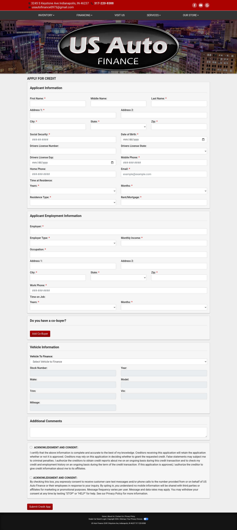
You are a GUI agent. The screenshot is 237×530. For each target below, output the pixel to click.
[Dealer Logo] (118, 46)
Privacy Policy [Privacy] (130, 516)
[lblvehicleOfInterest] (118, 361)
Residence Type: (39, 197)
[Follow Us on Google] (207, 5)
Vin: (123, 391)
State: (94, 121)
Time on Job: (37, 296)
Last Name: (158, 98)
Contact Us (120, 516)
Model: (125, 379)
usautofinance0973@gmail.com (53, 7)
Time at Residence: (41, 180)
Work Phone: (37, 285)
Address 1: (36, 110)
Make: (33, 379)
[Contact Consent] (31, 478)
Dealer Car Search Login (97, 519)
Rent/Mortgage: (130, 197)
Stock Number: (38, 368)
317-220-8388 (104, 3)
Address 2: (127, 110)
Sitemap (123, 519)
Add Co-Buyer (40, 333)
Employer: (36, 226)
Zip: (153, 121)
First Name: (37, 98)
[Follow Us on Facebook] (194, 5)
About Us (111, 516)
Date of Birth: (128, 134)
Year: (124, 368)
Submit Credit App (40, 506)
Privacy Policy (114, 493)
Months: (126, 185)
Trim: (33, 391)
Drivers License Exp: (42, 157)
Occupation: (37, 249)
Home (104, 516)
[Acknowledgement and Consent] (31, 447)
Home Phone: (38, 169)
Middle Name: (99, 98)
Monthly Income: (131, 237)
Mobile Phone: (129, 157)
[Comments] (118, 432)
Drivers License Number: (44, 145)
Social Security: (39, 134)
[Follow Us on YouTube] (200, 5)
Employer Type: (39, 237)
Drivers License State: (134, 145)
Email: (124, 169)
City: (32, 121)
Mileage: (35, 402)
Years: (33, 185)
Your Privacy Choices (137, 519)
